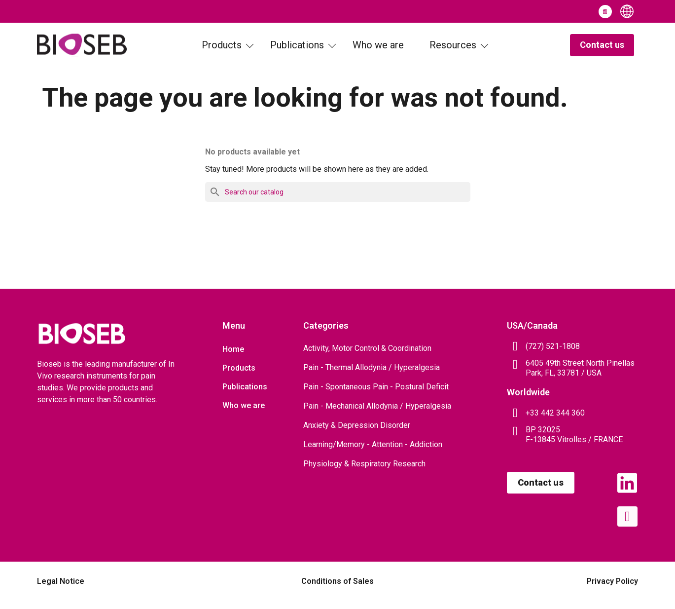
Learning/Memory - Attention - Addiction (372, 444)
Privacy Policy (612, 581)
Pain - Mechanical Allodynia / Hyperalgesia (377, 406)
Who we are (243, 405)
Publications (244, 386)
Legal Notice (60, 581)
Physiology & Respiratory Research (364, 463)
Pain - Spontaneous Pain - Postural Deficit (376, 386)
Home (233, 349)
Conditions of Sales (337, 581)
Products (238, 368)
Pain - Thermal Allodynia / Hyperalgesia (371, 367)
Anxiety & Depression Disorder (356, 425)
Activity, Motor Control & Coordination (367, 348)
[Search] (337, 192)
